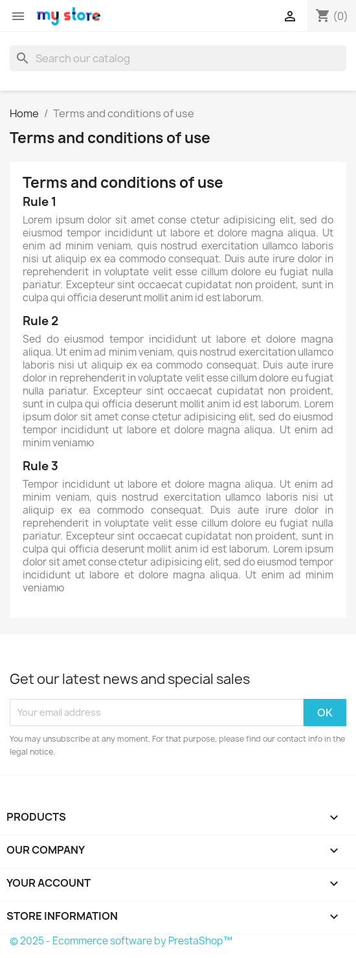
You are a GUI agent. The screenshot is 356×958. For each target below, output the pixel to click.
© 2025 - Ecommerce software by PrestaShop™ (121, 941)
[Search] (178, 58)
